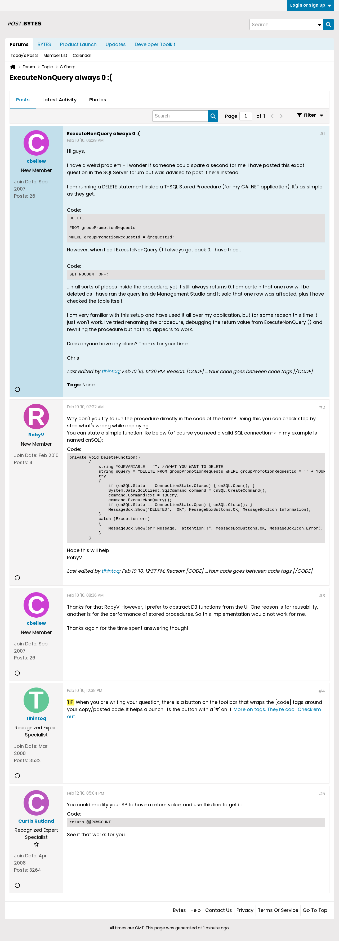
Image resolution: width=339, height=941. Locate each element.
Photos (97, 99)
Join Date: (25, 181)
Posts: (21, 196)
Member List (56, 55)
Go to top (315, 910)
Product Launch (78, 44)
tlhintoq (110, 371)
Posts (23, 99)
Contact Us (218, 910)
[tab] (23, 100)
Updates (116, 44)
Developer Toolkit (155, 44)
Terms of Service (278, 910)
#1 (322, 134)
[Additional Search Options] (319, 24)
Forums (19, 44)
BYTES (44, 44)
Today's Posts (24, 55)
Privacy (245, 910)
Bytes (179, 910)
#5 (322, 794)
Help (195, 910)
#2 (322, 407)
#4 (321, 691)
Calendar (82, 55)
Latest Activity (59, 99)
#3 (322, 596)
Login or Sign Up (310, 5)
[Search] (286, 24)
